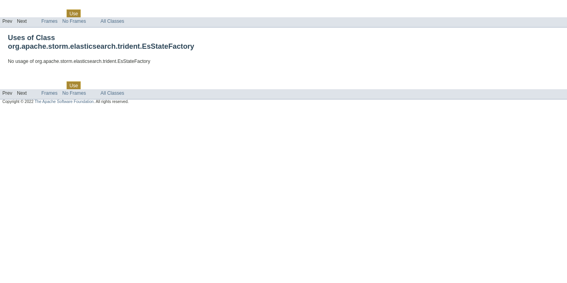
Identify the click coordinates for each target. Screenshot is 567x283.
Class (56, 13)
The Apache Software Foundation (64, 101)
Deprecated (112, 13)
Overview (12, 13)
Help (150, 13)
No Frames (74, 21)
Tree (90, 13)
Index (135, 13)
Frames (49, 21)
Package (36, 13)
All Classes (112, 21)
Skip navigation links (21, 6)
